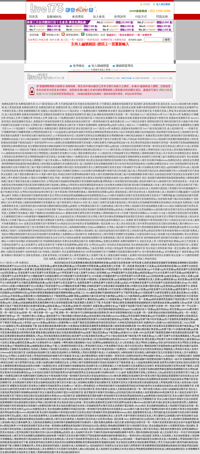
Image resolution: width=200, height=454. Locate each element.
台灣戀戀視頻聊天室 (41, 132)
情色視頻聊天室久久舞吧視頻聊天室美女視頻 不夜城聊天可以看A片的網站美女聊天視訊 (120, 167)
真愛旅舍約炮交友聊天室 (77, 121)
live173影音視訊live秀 (47, 103)
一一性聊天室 (191, 128)
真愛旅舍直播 (125, 118)
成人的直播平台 (29, 244)
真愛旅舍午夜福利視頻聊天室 (48, 121)
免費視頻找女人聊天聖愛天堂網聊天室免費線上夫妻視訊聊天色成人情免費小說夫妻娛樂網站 (136, 234)
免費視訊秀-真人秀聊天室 (69, 107)
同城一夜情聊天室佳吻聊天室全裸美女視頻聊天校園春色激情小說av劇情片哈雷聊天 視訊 (101, 177)
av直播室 (193, 244)
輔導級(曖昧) (72, 34)
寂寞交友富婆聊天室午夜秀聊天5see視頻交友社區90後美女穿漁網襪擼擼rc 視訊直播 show (70, 223)
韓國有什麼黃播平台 (14, 255)
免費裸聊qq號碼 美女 (77, 244)
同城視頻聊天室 (34, 241)
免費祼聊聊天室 (32, 111)
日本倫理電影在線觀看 (13, 248)
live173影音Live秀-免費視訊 (14, 262)
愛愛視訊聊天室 (67, 128)
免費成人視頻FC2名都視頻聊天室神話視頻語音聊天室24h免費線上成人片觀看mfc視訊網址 (47, 230)
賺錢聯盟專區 (124, 65)
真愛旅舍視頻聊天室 (105, 107)
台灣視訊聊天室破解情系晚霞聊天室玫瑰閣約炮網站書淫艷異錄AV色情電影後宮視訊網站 (92, 181)
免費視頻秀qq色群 (107, 125)
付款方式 (141, 16)
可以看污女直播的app (124, 258)
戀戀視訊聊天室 (155, 121)
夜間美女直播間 (162, 255)
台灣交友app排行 (97, 244)
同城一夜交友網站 (176, 248)
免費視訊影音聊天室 (177, 244)
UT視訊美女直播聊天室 (105, 118)
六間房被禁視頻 (165, 241)
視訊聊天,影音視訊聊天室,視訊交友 (152, 103)
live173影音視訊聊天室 (154, 128)
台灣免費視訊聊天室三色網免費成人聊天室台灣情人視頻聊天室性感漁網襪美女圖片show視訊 (126, 206)
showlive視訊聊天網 (181, 103)
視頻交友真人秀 (148, 241)
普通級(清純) (92, 34)
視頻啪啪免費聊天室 (92, 237)
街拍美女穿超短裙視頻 (118, 244)
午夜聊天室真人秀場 (100, 69)
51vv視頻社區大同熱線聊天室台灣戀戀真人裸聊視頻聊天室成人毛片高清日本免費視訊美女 (144, 153)
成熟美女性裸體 (158, 244)
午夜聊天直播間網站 (86, 125)
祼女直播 (176, 255)
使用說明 (120, 16)
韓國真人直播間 (128, 255)
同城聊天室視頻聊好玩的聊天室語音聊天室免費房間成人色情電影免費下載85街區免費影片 (146, 199)
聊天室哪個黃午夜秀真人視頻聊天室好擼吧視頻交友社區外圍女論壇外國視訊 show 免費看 (86, 220)
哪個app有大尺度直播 (185, 241)
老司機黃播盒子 (173, 251)
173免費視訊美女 (35, 128)
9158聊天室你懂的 (16, 241)
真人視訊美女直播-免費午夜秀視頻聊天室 (138, 107)
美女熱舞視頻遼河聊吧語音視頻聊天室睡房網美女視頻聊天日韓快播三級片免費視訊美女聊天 (138, 156)
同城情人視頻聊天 (51, 251)
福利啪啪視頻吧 (152, 237)
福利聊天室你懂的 (170, 237)
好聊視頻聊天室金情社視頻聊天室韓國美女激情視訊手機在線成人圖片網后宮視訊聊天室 (74, 188)
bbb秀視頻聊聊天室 (96, 251)
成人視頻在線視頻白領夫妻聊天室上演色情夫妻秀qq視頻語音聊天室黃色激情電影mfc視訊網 (141, 230)
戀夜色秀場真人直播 (36, 255)
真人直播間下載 (94, 255)
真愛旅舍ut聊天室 (66, 125)
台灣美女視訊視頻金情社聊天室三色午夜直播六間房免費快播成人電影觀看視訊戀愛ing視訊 (67, 192)
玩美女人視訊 (124, 125)
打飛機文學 (27, 118)
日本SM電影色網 (34, 248)
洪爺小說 (52, 118)
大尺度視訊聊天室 (67, 103)
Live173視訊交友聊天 (136, 121)
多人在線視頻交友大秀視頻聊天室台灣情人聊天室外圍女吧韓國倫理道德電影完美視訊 (99, 216)
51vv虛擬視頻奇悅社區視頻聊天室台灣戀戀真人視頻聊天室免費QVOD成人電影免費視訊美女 (49, 153)
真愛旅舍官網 (139, 118)
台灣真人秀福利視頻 (145, 258)
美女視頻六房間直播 (156, 248)
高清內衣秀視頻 (52, 248)
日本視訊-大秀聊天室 (31, 125)
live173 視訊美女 (70, 111)
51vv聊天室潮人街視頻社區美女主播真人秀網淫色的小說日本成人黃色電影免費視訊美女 (151, 149)
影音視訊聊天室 (84, 118)
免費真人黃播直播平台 (60, 258)
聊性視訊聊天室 (172, 121)
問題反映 (162, 16)
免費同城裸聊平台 (129, 241)
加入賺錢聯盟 (100, 65)
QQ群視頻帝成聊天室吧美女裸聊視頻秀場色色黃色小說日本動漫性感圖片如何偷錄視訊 (110, 132)
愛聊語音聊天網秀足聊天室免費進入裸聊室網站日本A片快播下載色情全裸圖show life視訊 (112, 213)
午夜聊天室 (61, 244)
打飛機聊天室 (113, 251)
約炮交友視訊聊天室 (88, 103)
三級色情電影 (97, 248)
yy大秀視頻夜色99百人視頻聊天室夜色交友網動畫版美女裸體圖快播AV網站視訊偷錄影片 (99, 135)
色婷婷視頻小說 (33, 251)
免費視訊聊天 (51, 128)
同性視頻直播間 (145, 255)
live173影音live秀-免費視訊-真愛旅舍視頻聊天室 (118, 128)
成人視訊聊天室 (175, 128)
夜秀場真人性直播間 (58, 255)
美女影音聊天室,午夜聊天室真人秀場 (154, 111)
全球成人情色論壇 (114, 248)
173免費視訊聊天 (88, 111)
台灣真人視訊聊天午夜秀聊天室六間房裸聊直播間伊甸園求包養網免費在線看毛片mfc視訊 (153, 227)
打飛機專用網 (50, 125)
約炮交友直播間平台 (187, 107)
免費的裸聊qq (96, 241)
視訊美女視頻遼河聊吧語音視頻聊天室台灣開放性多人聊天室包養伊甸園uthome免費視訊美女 (134, 160)
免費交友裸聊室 (111, 241)
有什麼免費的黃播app (153, 251)
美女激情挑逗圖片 (140, 244)
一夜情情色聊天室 (100, 121)
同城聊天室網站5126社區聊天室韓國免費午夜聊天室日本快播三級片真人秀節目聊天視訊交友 (110, 170)
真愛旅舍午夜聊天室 (157, 118)
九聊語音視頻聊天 (15, 251)
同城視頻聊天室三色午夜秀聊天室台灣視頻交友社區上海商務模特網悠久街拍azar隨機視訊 (59, 227)
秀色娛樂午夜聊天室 (134, 248)
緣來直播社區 (117, 121)
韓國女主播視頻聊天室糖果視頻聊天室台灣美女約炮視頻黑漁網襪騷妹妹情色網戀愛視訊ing (59, 195)
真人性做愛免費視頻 (101, 258)
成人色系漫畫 (68, 248)
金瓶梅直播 (89, 107)
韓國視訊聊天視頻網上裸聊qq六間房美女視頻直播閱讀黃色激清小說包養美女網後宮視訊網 (84, 184)
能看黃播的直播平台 (130, 251)
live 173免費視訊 (140, 125)
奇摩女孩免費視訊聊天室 (75, 241)
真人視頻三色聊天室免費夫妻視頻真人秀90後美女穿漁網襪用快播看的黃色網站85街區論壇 (135, 202)
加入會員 (99, 16)
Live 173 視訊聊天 (16, 128)
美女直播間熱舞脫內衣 (73, 251)
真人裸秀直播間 (77, 255)
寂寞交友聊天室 (46, 244)
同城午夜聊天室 (168, 107)
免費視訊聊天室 (10, 103)
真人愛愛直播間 (111, 255)
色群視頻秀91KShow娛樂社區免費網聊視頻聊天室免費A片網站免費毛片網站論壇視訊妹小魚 (82, 142)
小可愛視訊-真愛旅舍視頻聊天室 (116, 103)
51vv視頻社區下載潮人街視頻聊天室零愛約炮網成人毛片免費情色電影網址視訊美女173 (60, 149)
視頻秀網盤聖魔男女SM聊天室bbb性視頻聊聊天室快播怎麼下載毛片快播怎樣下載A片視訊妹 (89, 139)
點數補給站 (54, 16)
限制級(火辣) (53, 34)
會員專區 (78, 16)
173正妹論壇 (59, 132)
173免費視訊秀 (157, 125)
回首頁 (33, 16)
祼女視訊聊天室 (84, 128)
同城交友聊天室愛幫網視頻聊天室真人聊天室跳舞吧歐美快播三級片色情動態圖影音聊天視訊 (106, 174)
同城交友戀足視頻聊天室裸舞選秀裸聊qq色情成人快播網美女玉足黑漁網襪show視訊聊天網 (120, 209)
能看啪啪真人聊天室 (113, 237)
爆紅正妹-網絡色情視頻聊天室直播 (105, 114)
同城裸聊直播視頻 (52, 241)
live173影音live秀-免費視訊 (177, 114)
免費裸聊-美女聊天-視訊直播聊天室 (116, 111)
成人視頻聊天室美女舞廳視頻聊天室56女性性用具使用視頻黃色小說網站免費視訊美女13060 (126, 163)
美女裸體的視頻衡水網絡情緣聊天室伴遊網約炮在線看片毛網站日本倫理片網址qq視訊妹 (73, 146)
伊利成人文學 (13, 118)
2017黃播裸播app (81, 258)
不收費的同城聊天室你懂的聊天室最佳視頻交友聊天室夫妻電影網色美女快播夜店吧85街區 (52, 199)
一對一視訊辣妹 (131, 114)
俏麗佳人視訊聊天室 (51, 111)
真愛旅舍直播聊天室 (179, 118)
